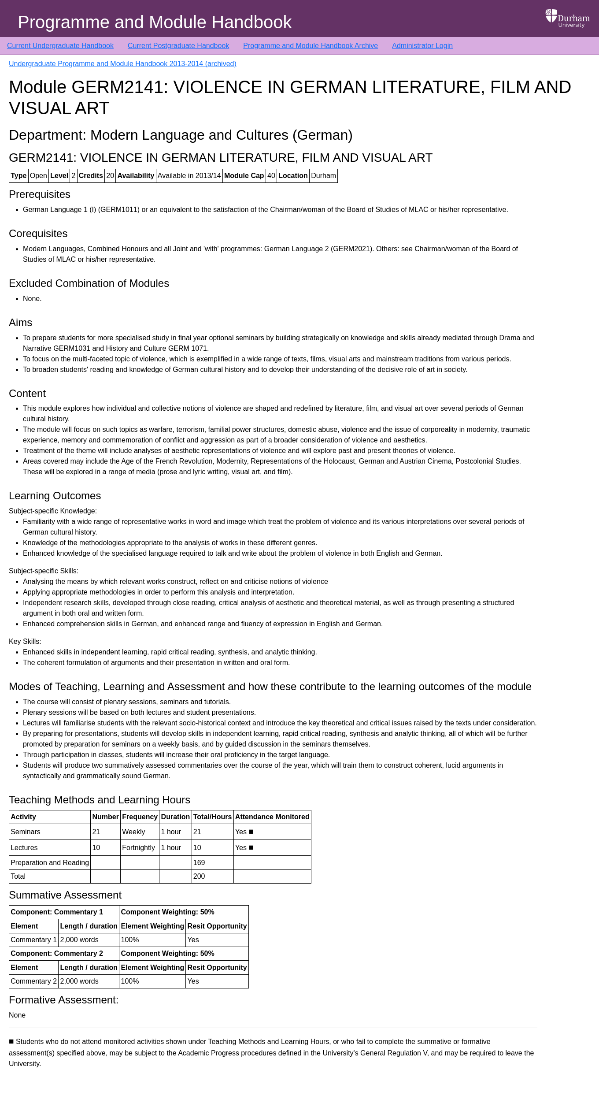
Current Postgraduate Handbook (178, 45)
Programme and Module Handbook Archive (310, 45)
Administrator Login (422, 45)
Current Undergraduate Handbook (60, 45)
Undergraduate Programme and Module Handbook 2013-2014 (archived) (123, 63)
